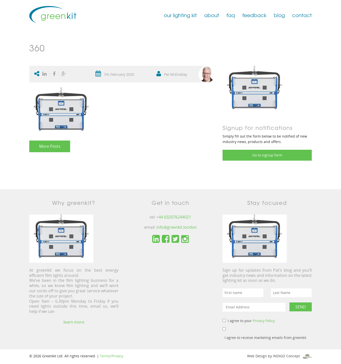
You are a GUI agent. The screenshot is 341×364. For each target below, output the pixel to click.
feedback (254, 15)
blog (279, 15)
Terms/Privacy (111, 356)
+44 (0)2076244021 (173, 217)
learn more (73, 322)
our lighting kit (180, 15)
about (211, 15)
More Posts (49, 146)
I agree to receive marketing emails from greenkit (265, 337)
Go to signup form (267, 155)
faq (231, 15)
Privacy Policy (264, 320)
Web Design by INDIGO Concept (279, 356)
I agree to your (251, 320)
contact (302, 15)
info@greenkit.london (176, 227)
